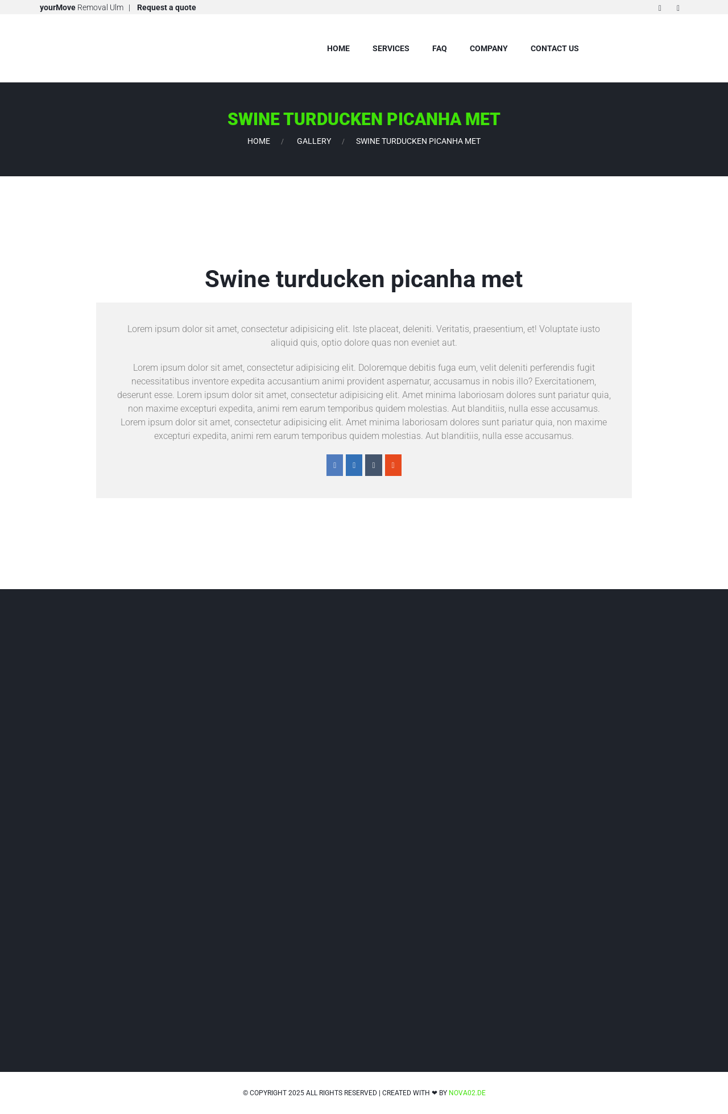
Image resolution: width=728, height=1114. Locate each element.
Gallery (314, 141)
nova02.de (467, 1093)
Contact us (555, 48)
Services (391, 48)
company (489, 48)
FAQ (439, 48)
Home (338, 48)
